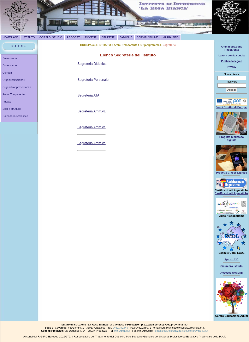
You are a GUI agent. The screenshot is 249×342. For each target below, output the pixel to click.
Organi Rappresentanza (16, 87)
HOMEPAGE (10, 37)
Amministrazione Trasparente (231, 48)
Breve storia (9, 58)
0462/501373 (122, 330)
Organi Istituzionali (13, 79)
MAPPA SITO (170, 37)
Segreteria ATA (88, 95)
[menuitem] (10, 37)
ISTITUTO (29, 37)
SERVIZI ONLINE (147, 37)
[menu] (19, 88)
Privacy (6, 101)
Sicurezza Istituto (231, 266)
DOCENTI (91, 37)
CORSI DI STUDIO (50, 37)
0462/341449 (120, 327)
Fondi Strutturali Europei (231, 107)
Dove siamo (9, 65)
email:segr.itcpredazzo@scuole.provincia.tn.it (181, 330)
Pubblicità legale (231, 61)
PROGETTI (74, 37)
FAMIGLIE (126, 37)
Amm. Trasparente (13, 94)
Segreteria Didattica (92, 64)
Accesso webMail (231, 272)
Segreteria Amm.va (91, 111)
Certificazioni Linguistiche (231, 193)
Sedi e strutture (11, 108)
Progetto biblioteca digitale (231, 138)
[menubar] (90, 37)
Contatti (7, 72)
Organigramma (149, 44)
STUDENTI (108, 37)
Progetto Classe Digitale (231, 172)
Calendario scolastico (15, 116)
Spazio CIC (232, 259)
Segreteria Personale (92, 79)
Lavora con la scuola (231, 55)
